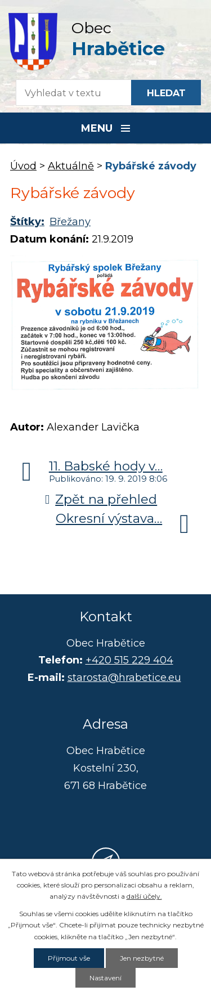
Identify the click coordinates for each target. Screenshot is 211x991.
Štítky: (27, 222)
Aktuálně (71, 166)
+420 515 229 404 (129, 660)
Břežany (70, 222)
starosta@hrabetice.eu (124, 677)
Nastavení (105, 978)
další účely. (144, 896)
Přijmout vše (69, 958)
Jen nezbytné (142, 958)
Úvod (23, 166)
